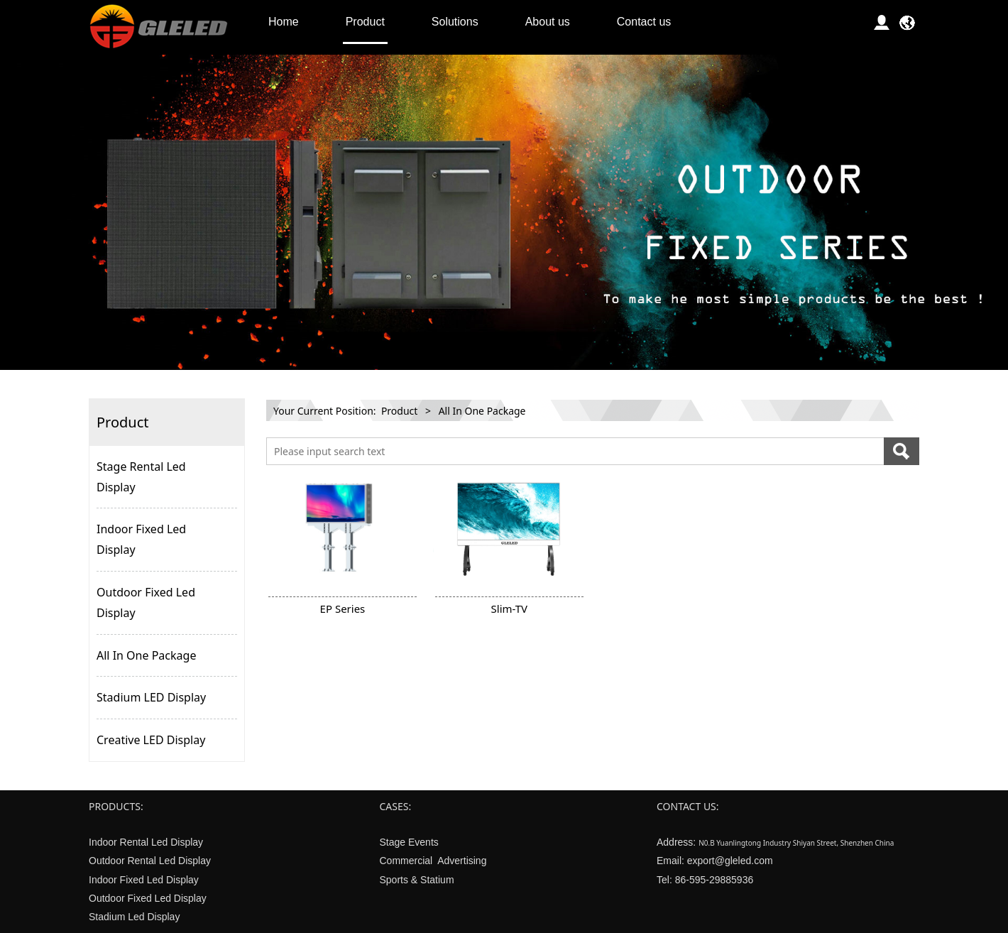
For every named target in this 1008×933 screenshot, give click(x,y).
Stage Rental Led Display (141, 477)
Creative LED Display (151, 740)
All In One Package (146, 655)
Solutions (455, 22)
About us (547, 22)
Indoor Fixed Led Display (141, 539)
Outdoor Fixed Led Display (146, 602)
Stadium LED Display (151, 697)
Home (283, 22)
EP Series (343, 608)
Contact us (644, 22)
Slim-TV (509, 608)
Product (365, 22)
